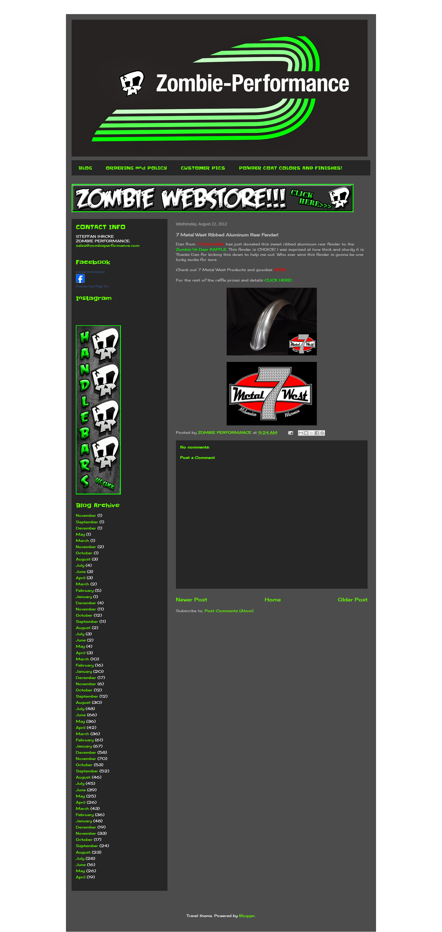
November (86, 515)
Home (273, 599)
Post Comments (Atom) (229, 610)
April (80, 577)
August (83, 559)
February (85, 590)
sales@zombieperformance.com (108, 245)
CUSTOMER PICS (203, 168)
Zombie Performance (90, 272)
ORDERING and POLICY (136, 168)
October (84, 553)
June (81, 571)
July (80, 565)
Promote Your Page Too (92, 286)
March (82, 540)
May (80, 534)
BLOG (85, 168)
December (86, 528)
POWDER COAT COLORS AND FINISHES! (290, 168)
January (84, 596)
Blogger (247, 915)
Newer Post (191, 599)
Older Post (353, 599)
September (87, 522)
